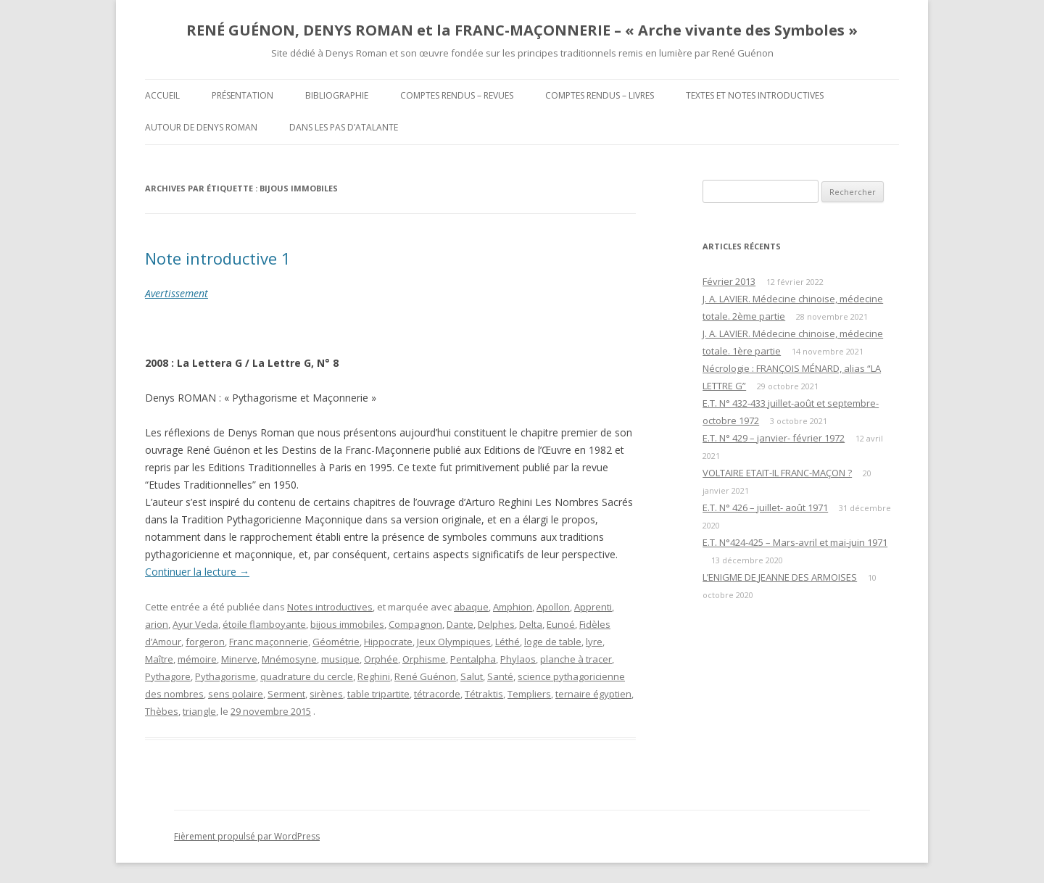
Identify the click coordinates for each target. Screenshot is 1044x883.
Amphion (512, 606)
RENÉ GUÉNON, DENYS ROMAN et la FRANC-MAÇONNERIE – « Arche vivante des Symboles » (522, 30)
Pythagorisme (225, 676)
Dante (460, 624)
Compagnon (415, 624)
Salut (471, 676)
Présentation (242, 95)
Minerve (239, 659)
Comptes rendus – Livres (599, 95)
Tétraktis (484, 693)
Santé (500, 676)
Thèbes (161, 711)
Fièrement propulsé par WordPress (247, 836)
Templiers (529, 693)
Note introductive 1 (218, 258)
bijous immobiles (347, 624)
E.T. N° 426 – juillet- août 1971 (765, 507)
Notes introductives (330, 606)
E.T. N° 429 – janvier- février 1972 (774, 437)
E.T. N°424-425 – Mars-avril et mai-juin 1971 (795, 542)
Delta (530, 624)
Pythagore (168, 676)
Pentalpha (473, 659)
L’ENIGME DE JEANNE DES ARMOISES (780, 577)
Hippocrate (388, 641)
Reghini (373, 676)
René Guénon (425, 676)
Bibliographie (336, 95)
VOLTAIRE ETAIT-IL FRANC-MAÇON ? (777, 472)
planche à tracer (576, 659)
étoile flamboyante (264, 624)
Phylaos (518, 659)
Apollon (553, 606)
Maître (159, 659)
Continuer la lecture (197, 572)
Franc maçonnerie (268, 641)
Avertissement (176, 293)
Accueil (162, 95)
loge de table (552, 641)
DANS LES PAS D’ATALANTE (343, 127)
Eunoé (561, 624)
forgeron (205, 641)
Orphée (381, 659)
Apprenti (593, 606)
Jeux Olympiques (454, 641)
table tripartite (378, 693)
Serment (286, 693)
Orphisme (424, 659)
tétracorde (437, 693)
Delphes (496, 624)
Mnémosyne (289, 659)
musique (340, 659)
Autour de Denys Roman (201, 127)
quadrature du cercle (306, 676)
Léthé (507, 641)
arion (156, 624)
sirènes (326, 693)
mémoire (197, 659)
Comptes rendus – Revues (456, 95)
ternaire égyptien (593, 693)
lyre (594, 641)
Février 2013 (729, 281)
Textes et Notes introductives (755, 95)
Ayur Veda (195, 624)
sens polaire (235, 693)
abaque (471, 606)
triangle (199, 711)
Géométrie (336, 641)
